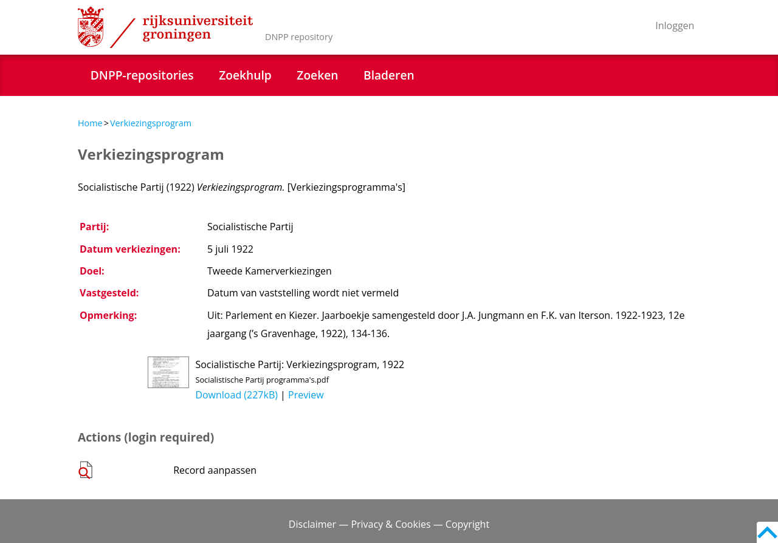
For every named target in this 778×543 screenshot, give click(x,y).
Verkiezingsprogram (150, 123)
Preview (306, 394)
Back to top (767, 532)
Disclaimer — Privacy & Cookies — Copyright (389, 524)
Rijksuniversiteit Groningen (165, 27)
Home (90, 123)
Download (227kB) (236, 394)
